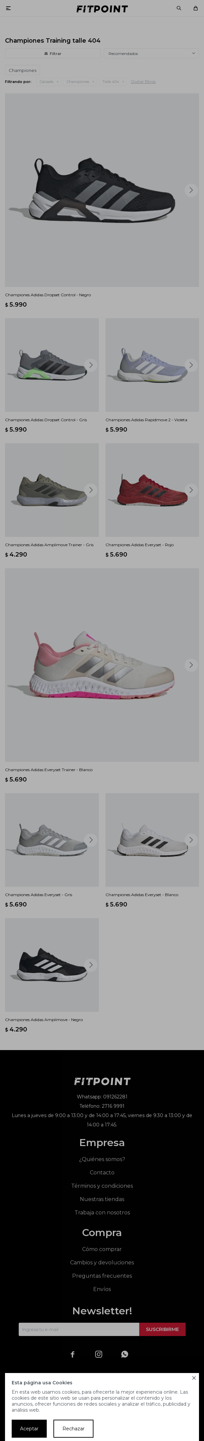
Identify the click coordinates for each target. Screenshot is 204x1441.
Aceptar (29, 1429)
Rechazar (73, 1429)
